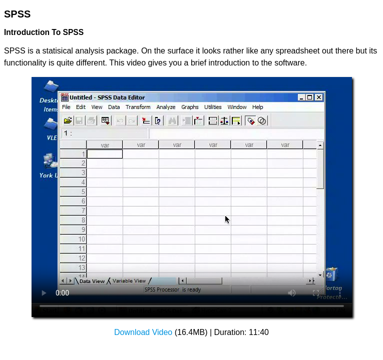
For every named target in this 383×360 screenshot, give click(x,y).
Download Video (143, 332)
